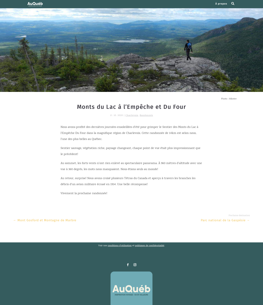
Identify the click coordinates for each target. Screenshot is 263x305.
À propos (221, 4)
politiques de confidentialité (149, 246)
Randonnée (146, 115)
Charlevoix (131, 115)
